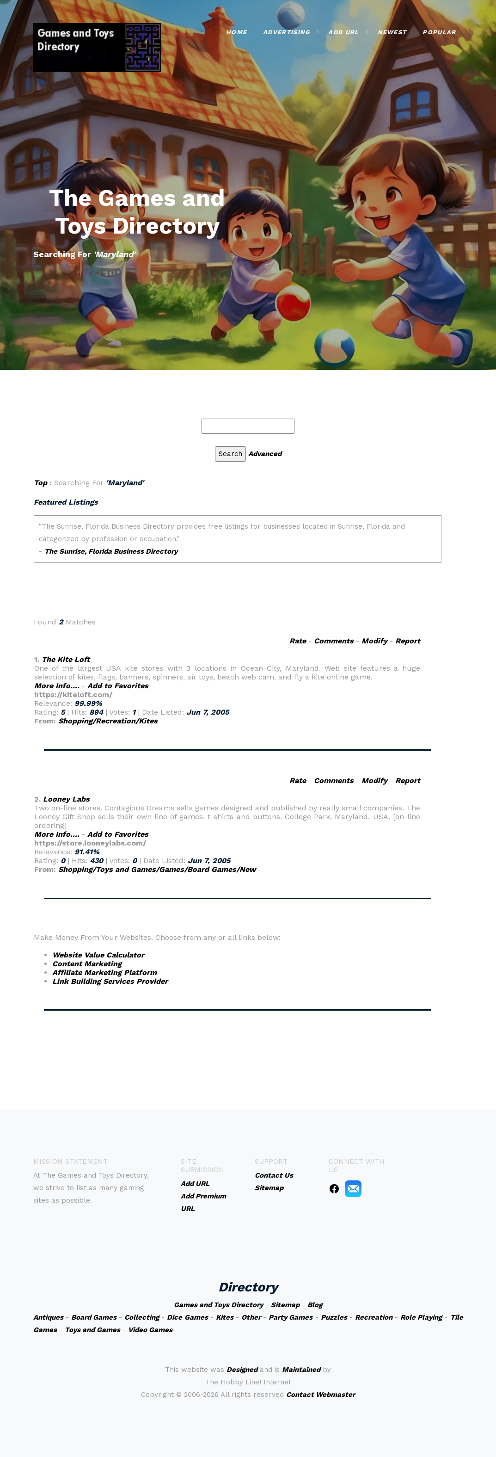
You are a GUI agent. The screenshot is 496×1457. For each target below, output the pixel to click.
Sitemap (285, 1305)
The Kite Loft (66, 659)
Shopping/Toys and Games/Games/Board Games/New (157, 869)
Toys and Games (92, 1330)
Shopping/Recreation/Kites (108, 720)
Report (407, 640)
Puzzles (334, 1317)
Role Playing (421, 1317)
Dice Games (187, 1317)
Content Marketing (87, 963)
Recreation (373, 1317)
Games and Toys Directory (218, 1305)
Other (251, 1317)
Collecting (141, 1317)
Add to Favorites (117, 685)
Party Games (290, 1317)
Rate (297, 640)
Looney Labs (66, 799)
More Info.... (57, 685)
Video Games (150, 1330)
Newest (392, 32)
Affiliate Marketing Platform (104, 972)
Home (236, 32)
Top (40, 482)
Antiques (48, 1317)
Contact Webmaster (320, 1394)
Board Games (93, 1317)
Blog (314, 1305)
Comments (334, 640)
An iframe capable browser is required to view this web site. (237, 561)
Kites (224, 1317)
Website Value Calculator (98, 955)
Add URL (343, 32)
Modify (374, 640)
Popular (439, 32)
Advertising (286, 32)
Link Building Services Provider (110, 981)
